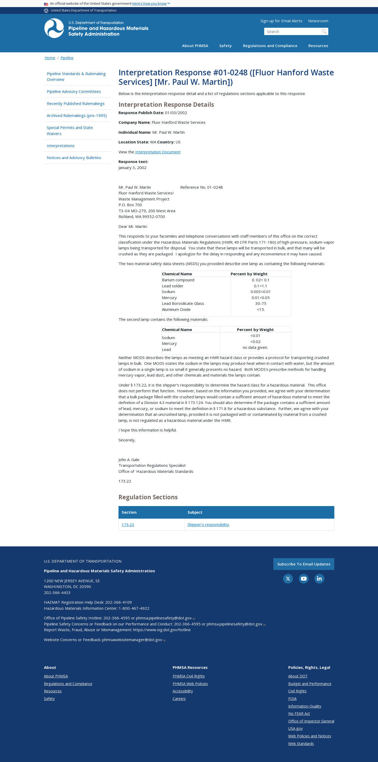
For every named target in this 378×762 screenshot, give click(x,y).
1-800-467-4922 (134, 608)
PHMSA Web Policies (190, 683)
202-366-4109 (118, 602)
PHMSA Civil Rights (189, 676)
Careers (179, 698)
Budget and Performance (309, 683)
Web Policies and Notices (309, 735)
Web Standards (301, 743)
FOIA (292, 698)
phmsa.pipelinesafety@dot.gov (165, 617)
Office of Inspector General (311, 721)
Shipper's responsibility (208, 524)
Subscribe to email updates (303, 564)
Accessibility (183, 690)
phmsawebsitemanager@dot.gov (134, 639)
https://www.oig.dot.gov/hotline (162, 629)
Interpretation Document (157, 151)
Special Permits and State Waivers (70, 130)
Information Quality (304, 706)
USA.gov (295, 728)
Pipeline (67, 57)
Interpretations (61, 145)
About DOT (298, 676)
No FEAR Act (299, 713)
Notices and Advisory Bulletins (74, 157)
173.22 (128, 524)
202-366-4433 (57, 592)
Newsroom (318, 20)
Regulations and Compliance (270, 45)
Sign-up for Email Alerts (281, 20)
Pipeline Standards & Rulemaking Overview (76, 76)
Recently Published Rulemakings (76, 103)
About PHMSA (195, 45)
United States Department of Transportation (83, 10)
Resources (318, 45)
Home (50, 57)
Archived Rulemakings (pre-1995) (77, 115)
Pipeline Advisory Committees (74, 91)
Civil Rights (297, 690)
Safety (225, 45)
